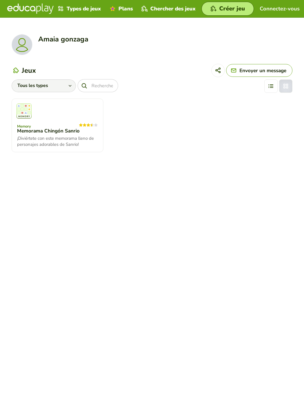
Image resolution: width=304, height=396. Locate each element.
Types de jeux (78, 8)
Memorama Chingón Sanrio (48, 131)
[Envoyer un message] (259, 70)
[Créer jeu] (228, 9)
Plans (120, 8)
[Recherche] (98, 85)
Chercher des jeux (168, 8)
